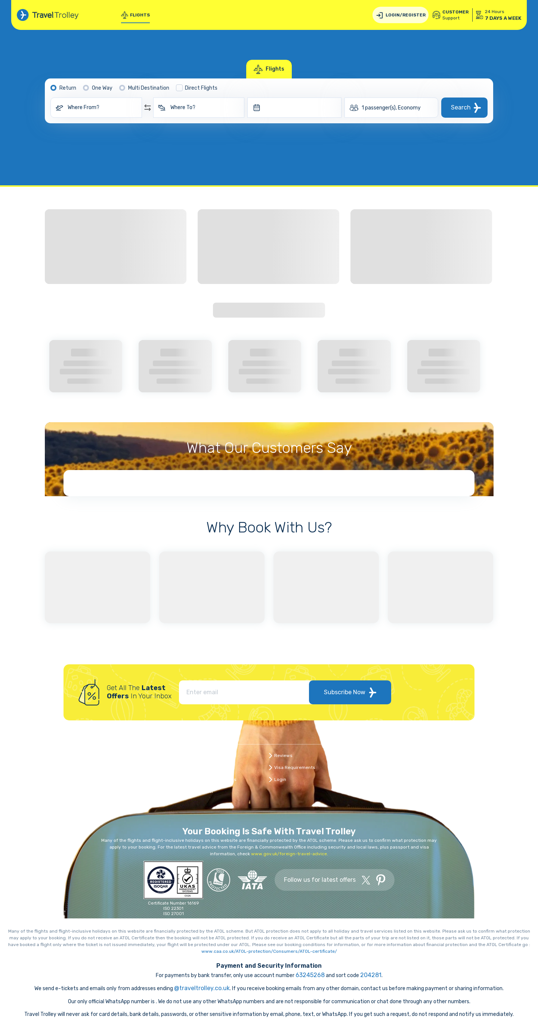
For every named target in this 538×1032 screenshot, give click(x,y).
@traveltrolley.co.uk (202, 988)
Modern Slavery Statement (472, 779)
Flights (135, 15)
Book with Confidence (388, 767)
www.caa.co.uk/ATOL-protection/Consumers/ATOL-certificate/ (269, 951)
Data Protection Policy (388, 755)
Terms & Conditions (386, 779)
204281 (370, 975)
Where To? (182, 107)
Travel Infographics (215, 779)
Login (280, 779)
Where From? (83, 107)
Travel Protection (461, 755)
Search (461, 107)
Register (204, 791)
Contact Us (207, 755)
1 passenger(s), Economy (391, 108)
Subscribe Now (350, 693)
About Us (204, 767)
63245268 (310, 975)
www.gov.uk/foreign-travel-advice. (289, 853)
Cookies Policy (458, 767)
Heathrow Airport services (393, 791)
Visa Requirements (294, 767)
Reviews (283, 755)
